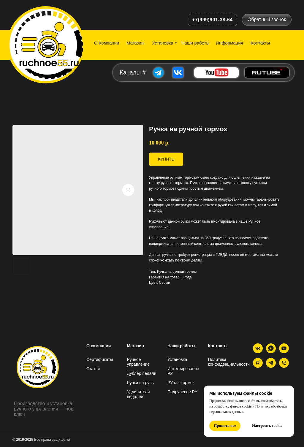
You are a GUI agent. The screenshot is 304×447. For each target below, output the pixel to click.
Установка (177, 359)
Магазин (135, 345)
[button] (267, 20)
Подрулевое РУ (182, 391)
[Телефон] (284, 366)
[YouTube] (284, 351)
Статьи (93, 368)
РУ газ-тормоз (180, 382)
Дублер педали (141, 373)
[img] (48, 43)
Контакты (218, 345)
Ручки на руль (140, 382)
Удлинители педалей (138, 394)
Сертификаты (99, 359)
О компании (98, 345)
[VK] (258, 351)
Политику (262, 406)
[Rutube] (258, 366)
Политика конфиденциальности (229, 362)
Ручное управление (138, 362)
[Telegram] (271, 366)
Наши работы (181, 345)
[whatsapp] (271, 351)
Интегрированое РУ (183, 371)
